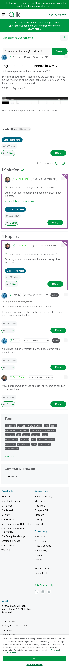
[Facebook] (49, 592)
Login (39, 3)
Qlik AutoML (7, 510)
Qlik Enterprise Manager (13, 536)
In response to (17, 301)
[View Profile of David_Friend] (22, 179)
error (44, 435)
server (26, 435)
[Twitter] (37, 592)
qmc (46, 426)
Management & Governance (18, 37)
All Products (7, 496)
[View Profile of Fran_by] (16, 56)
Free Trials (40, 505)
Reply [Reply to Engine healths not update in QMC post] (58, 152)
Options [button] (64, 38)
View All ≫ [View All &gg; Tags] (10, 456)
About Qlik (40, 536)
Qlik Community (44, 585)
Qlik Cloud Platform (11, 501)
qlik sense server (46, 439)
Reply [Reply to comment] (55, 222)
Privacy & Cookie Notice (14, 625)
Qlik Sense (6, 505)
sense (54, 426)
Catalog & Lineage (10, 540)
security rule (23, 444)
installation (10, 444)
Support (39, 524)
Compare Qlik (41, 510)
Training (39, 519)
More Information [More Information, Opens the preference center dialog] (34, 664)
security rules (11, 439)
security (36, 435)
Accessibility (41, 550)
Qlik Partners (41, 501)
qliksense (9, 435)
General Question (20, 129)
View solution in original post (20, 201)
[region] (34, 651)
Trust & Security (43, 545)
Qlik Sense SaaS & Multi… (29, 426)
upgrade (25, 439)
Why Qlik (6, 550)
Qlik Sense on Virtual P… (16, 430)
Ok (34, 658)
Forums (15, 476)
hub (33, 439)
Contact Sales (42, 573)
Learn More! (35, 28)
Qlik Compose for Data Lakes (16, 524)
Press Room (41, 541)
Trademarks (7, 630)
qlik (18, 435)
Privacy (38, 555)
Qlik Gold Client (9, 545)
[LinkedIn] (43, 592)
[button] (66, 56)
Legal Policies (8, 621)
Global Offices (42, 568)
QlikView (5, 514)
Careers (39, 559)
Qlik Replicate (8, 519)
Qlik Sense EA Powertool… (43, 430)
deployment (44, 444)
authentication (11, 448)
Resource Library (43, 496)
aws (34, 444)
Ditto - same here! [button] (12, 140)
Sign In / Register (57, 14)
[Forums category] (6, 476)
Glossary (39, 514)
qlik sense (10, 426)
